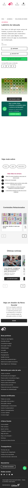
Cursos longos (5, 415)
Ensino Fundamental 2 (7, 408)
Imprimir (14, 48)
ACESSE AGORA (15, 114)
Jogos (12, 166)
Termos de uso (5, 450)
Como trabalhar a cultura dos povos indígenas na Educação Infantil (13, 187)
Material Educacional (7, 385)
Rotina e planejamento (7, 410)
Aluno (5, 166)
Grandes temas (5, 341)
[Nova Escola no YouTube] (12, 474)
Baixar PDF (14, 53)
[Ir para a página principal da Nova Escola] (10, 4)
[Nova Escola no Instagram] (6, 474)
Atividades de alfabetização (9, 389)
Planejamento (5, 355)
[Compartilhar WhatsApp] (3, 66)
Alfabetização (5, 348)
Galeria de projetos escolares (9, 361)
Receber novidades (8, 466)
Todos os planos (5, 373)
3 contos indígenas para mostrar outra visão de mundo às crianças (14, 183)
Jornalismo (9, 18)
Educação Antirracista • (7, 401)
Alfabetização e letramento (9, 405)
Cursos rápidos (5, 412)
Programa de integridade (8, 452)
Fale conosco (4, 426)
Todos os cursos (5, 399)
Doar (14, 320)
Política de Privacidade (8, 180)
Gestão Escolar (5, 357)
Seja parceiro (4, 433)
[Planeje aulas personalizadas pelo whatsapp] (25, 468)
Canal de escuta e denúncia (9, 456)
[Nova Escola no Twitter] (4, 474)
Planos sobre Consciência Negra (10, 378)
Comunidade (4, 424)
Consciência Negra (6, 343)
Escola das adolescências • (8, 359)
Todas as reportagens (7, 339)
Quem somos (5, 429)
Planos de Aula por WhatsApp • (10, 387)
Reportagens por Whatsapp (9, 364)
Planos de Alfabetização (8, 380)
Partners (3, 438)
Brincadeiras (4, 352)
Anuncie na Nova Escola (8, 440)
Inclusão (3, 350)
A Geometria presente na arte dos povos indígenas (13, 191)
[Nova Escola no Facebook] (1, 474)
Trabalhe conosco (6, 431)
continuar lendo (14, 99)
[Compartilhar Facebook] (9, 66)
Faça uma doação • (6, 435)
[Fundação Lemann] (15, 485)
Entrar (23, 4)
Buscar (17, 4)
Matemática (21, 166)
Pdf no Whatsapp (14, 59)
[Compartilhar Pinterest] (13, 66)
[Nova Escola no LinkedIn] (9, 474)
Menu (4, 4)
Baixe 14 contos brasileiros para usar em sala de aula (13, 177)
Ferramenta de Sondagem (8, 375)
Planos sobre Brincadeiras (8, 382)
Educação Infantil (6, 345)
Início (2, 18)
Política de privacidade (7, 454)
